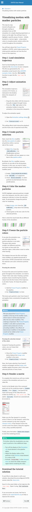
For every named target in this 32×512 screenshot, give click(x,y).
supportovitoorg (16, 494)
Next (26, 501)
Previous (6, 501)
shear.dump (14, 67)
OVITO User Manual (17, 2)
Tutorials (7, 8)
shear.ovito (16, 480)
